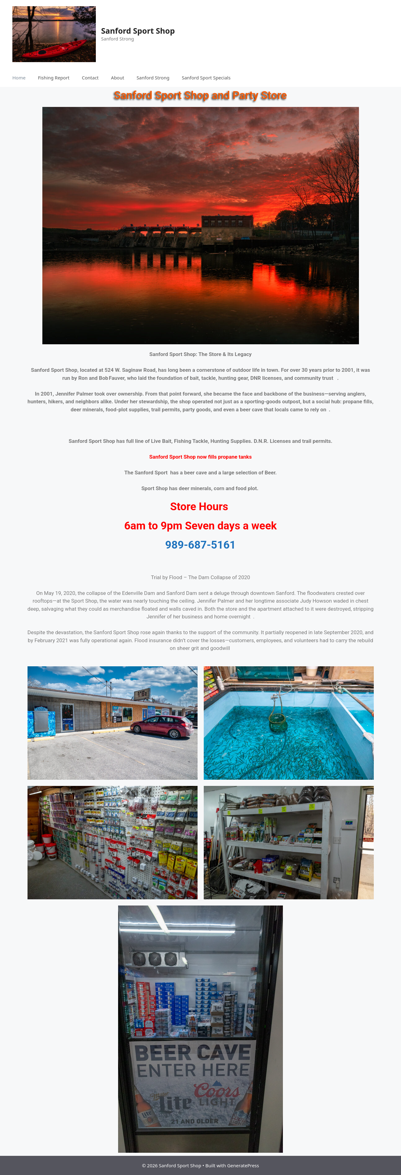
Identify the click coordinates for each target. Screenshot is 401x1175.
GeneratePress (243, 1165)
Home (19, 77)
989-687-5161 (200, 545)
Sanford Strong (153, 77)
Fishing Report (54, 77)
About (117, 77)
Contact (90, 77)
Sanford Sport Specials (206, 77)
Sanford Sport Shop (138, 30)
